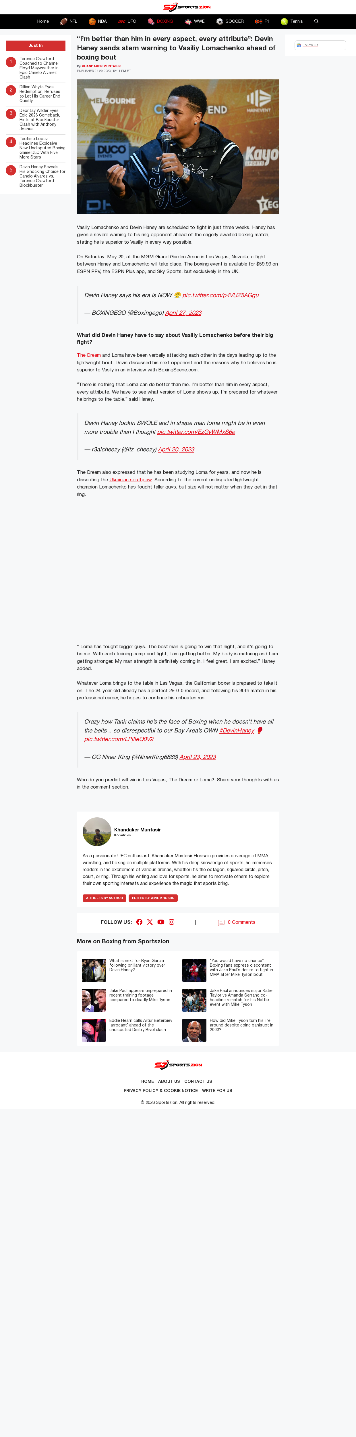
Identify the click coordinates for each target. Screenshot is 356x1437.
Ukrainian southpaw (130, 480)
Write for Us (217, 1091)
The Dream (89, 355)
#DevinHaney (236, 731)
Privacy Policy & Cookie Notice (161, 1091)
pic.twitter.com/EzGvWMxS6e (196, 432)
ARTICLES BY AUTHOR (104, 898)
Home (43, 22)
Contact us (198, 1082)
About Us (169, 1082)
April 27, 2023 (183, 313)
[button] (316, 21)
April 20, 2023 (176, 450)
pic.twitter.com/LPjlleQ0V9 (118, 739)
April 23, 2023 (197, 757)
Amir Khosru (153, 898)
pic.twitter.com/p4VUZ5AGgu (220, 295)
